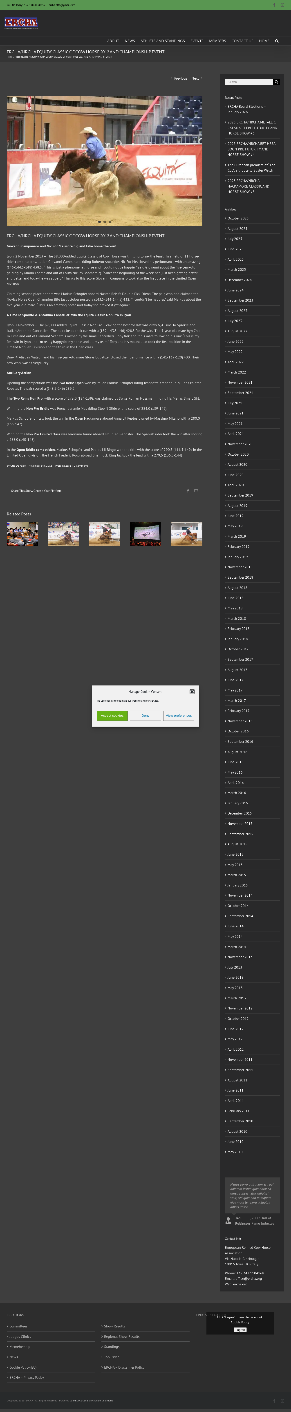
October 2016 (238, 731)
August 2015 (237, 844)
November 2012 (240, 1008)
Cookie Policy (240, 1322)
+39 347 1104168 (250, 1273)
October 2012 (238, 1018)
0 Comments (81, 465)
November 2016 (240, 721)
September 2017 (240, 659)
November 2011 (240, 1059)
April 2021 (236, 433)
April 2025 (236, 259)
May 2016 (235, 772)
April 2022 (236, 362)
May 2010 (235, 1152)
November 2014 (240, 895)
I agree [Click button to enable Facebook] (240, 1329)
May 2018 (235, 608)
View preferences (179, 716)
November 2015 (240, 823)
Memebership (19, 1346)
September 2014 (240, 916)
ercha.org (240, 1284)
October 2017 (238, 649)
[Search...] (249, 82)
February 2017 (239, 710)
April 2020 (236, 485)
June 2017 (236, 680)
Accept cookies (112, 716)
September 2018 (240, 577)
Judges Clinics (20, 1336)
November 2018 (240, 567)
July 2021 (235, 403)
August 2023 (237, 310)
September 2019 (240, 495)
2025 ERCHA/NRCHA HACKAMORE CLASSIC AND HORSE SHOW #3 (248, 186)
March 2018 (237, 618)
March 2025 (237, 269)
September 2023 (240, 300)
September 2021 (240, 392)
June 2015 (236, 854)
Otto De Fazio (18, 465)
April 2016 (236, 782)
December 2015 (240, 813)
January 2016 (238, 803)
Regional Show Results (122, 1336)
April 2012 (236, 1049)
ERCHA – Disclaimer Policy (124, 1367)
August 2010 (237, 1131)
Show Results (114, 1326)
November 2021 (240, 382)
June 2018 (236, 597)
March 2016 (237, 792)
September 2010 (240, 1121)
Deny (145, 716)
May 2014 (235, 936)
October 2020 (238, 454)
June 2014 (236, 926)
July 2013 (235, 967)
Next (195, 78)
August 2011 (237, 1080)
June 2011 (236, 1090)
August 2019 (237, 505)
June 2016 (236, 762)
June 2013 (236, 977)
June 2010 (236, 1141)
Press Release (63, 465)
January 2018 (238, 639)
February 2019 (239, 546)
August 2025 (237, 228)
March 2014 (237, 946)
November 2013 (240, 957)
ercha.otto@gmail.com (62, 5)
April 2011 (236, 1100)
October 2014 (238, 905)
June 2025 (236, 249)
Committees (18, 1326)
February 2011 (239, 1111)
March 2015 (237, 875)
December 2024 (240, 279)
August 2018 (237, 587)
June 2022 (236, 341)
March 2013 (237, 998)
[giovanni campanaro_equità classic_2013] (104, 161)
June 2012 (236, 1029)
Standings (112, 1346)
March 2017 (237, 700)
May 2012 (235, 1039)
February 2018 (239, 628)
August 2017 (237, 669)
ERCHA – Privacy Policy (26, 1377)
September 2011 (240, 1069)
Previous (180, 78)
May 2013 (235, 987)
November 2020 (240, 444)
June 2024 (236, 290)
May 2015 (235, 864)
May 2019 (235, 526)
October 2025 (238, 218)
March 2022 (237, 372)
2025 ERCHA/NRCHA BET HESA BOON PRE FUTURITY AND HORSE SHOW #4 (251, 149)
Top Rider (111, 1357)
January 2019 (238, 557)
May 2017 (235, 690)
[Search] (276, 82)
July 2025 (235, 238)
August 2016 (237, 752)
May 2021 (235, 423)
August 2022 (237, 331)
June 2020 (236, 474)
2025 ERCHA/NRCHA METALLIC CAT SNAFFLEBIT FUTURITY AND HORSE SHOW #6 (252, 127)
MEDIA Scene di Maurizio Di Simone (93, 1400)
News (13, 1357)
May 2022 (235, 351)
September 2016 (240, 741)
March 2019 (237, 536)
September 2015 (240, 834)
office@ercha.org (248, 1278)
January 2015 (238, 885)
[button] (192, 691)
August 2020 (237, 464)
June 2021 (236, 413)
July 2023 (235, 320)
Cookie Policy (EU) (22, 1367)
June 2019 (236, 515)
